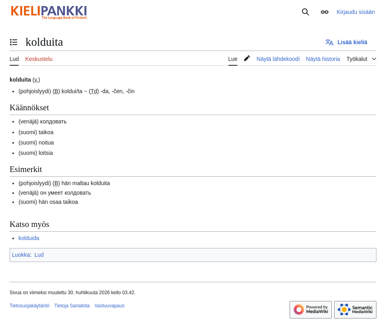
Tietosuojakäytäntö (29, 306)
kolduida (28, 238)
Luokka (21, 255)
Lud (38, 255)
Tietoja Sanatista (72, 306)
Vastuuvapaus (109, 306)
